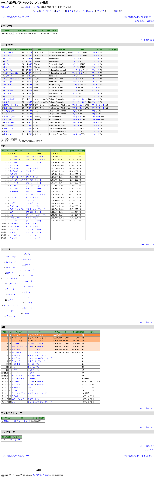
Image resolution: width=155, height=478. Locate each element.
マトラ (94, 111)
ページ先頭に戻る (147, 40)
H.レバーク (8, 67)
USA (30, 58)
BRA (30, 64)
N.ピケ (6, 64)
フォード (95, 52)
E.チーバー (8, 58)
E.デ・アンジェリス (12, 79)
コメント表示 (140, 21)
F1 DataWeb (6, 7)
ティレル (75, 58)
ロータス (75, 79)
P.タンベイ (8, 134)
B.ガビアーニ (9, 131)
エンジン (91, 11)
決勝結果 (150, 21)
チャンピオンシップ (47, 11)
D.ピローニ (8, 120)
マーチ (75, 93)
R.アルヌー (8, 90)
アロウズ (75, 122)
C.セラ (6, 102)
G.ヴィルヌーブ (10, 117)
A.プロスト (8, 87)
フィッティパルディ (80, 99)
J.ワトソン (8, 70)
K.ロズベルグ (9, 99)
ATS (74, 76)
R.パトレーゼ (9, 122)
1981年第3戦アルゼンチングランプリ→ (139, 17)
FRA (30, 87)
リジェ (75, 111)
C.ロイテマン (9, 55)
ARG (30, 55)
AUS (30, 52)
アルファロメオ (78, 105)
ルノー (75, 87)
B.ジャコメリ (9, 108)
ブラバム (75, 64)
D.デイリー (8, 93)
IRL (29, 93)
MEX (30, 67)
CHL (30, 96)
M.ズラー (7, 85)
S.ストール (8, 125)
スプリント (60, 11)
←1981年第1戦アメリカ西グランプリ (15, 17)
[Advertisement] (81, 466)
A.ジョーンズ (9, 52)
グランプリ (100, 11)
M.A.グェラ (8, 128)
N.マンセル (8, 82)
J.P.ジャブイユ (15, 226)
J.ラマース (8, 76)
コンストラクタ (81, 11)
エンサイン (76, 85)
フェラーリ (76, 117)
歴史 (117, 11)
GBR (30, 70)
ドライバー (70, 11)
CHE (30, 85)
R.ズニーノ (8, 61)
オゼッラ (75, 128)
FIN (29, 99)
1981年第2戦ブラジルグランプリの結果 (24, 2)
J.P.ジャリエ (9, 111)
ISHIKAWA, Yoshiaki (41, 475)
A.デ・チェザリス (11, 73)
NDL (30, 76)
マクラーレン (77, 70)
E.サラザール (9, 96)
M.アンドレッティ (11, 105)
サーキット (110, 11)
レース (36, 11)
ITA (29, 73)
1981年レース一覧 (32, 7)
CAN (30, 117)
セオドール (76, 134)
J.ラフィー (8, 114)
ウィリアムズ (77, 52)
